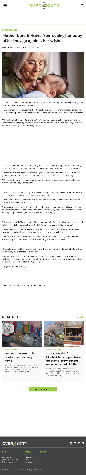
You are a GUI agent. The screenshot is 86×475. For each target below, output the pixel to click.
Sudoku (29, 456)
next (81, 347)
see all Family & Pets (43, 422)
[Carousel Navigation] (79, 347)
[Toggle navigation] (6, 6)
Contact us (8, 456)
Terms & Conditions (11, 458)
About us (7, 454)
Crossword (30, 454)
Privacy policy (9, 461)
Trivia (28, 458)
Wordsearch (31, 461)
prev (76, 347)
